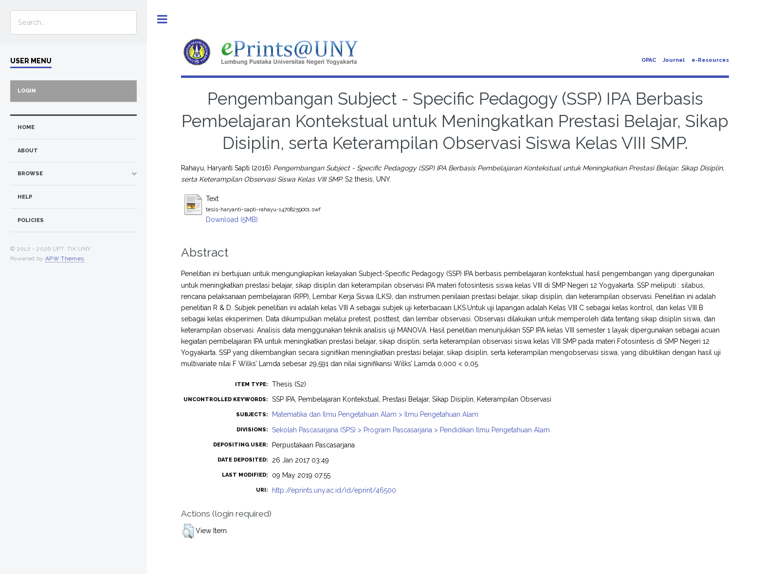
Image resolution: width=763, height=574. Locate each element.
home (26, 127)
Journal (674, 60)
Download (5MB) (232, 219)
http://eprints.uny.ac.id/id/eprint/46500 (334, 490)
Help (25, 197)
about (28, 151)
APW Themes (64, 258)
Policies (31, 220)
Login (27, 91)
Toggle (162, 19)
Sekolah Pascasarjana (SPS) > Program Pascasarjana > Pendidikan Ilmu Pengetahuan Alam (411, 430)
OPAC (648, 60)
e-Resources (710, 60)
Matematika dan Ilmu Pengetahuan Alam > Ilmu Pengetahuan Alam (375, 414)
